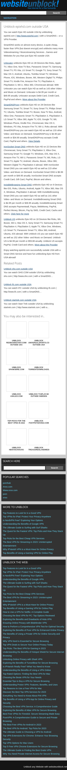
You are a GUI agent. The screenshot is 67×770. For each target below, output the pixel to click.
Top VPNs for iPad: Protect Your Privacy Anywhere (27, 516)
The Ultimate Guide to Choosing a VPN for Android (27, 732)
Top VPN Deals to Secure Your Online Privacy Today (28, 645)
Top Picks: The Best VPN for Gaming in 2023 (24, 648)
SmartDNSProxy (12, 105)
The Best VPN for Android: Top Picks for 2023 (24, 728)
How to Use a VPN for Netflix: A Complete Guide (26, 612)
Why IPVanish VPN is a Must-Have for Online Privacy (28, 549)
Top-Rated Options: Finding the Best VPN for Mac (26, 674)
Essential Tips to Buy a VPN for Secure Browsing (26, 681)
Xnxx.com (7, 487)
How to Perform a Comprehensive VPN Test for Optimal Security (33, 626)
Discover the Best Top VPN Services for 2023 (24, 692)
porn (5, 494)
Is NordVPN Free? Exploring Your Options (23, 520)
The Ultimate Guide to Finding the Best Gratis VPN (27, 750)
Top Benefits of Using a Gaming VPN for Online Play (28, 553)
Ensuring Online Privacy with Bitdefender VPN (25, 623)
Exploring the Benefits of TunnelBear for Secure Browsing (30, 663)
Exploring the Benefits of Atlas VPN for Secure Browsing (29, 710)
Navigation (9, 18)
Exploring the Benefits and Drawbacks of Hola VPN (27, 619)
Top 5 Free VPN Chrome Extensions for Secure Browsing (30, 746)
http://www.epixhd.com (27, 36)
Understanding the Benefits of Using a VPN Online (27, 670)
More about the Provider (34, 99)
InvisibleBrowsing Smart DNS (18, 185)
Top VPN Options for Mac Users (18, 743)
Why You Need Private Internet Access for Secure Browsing (31, 754)
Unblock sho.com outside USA (18, 269)
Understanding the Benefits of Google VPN (23, 524)
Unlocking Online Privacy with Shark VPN (22, 659)
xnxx (5, 497)
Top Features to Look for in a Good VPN (22, 513)
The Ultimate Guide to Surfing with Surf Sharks (25, 527)
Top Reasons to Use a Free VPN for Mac (22, 688)
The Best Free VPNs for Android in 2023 (22, 724)
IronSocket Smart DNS (15, 146)
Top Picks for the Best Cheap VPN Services (23, 538)
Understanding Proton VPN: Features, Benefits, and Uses (30, 685)
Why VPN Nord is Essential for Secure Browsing (26, 641)
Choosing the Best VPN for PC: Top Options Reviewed (29, 615)
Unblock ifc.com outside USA (17, 284)
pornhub (7, 483)
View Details (34, 141)
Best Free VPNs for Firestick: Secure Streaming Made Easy (31, 714)
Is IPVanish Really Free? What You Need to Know (26, 666)
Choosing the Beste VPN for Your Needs (22, 677)
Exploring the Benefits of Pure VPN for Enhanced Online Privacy (33, 630)
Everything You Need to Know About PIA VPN (24, 696)
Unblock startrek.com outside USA (20, 300)
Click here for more (20, 214)
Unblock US (9, 219)
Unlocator (8, 63)
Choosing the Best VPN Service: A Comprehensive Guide (30, 706)
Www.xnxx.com (10, 490)
